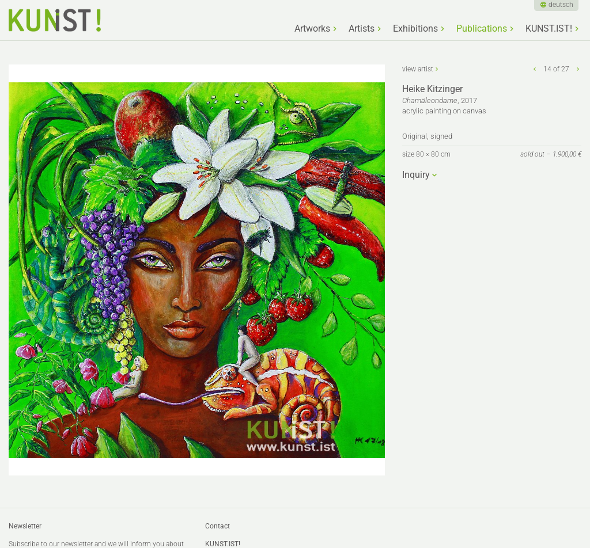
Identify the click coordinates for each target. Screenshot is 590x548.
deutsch (561, 5)
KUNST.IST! (548, 29)
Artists (362, 29)
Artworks (312, 29)
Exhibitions (415, 29)
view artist (417, 69)
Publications (481, 29)
